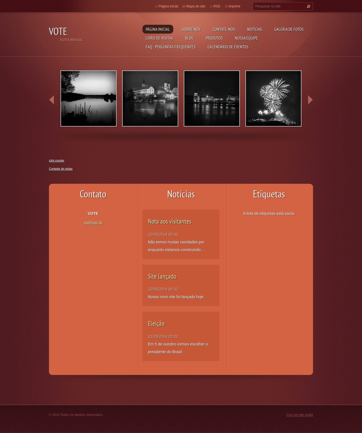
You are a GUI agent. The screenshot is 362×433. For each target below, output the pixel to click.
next (310, 100)
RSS (216, 6)
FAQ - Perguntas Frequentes (171, 47)
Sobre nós (191, 29)
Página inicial (158, 29)
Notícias (254, 29)
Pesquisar (308, 6)
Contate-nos (224, 29)
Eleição (156, 323)
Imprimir (234, 6)
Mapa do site (195, 6)
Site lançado (162, 276)
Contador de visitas (61, 168)
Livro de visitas (159, 38)
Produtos (214, 38)
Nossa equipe (246, 38)
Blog (189, 38)
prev (51, 100)
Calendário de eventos (228, 47)
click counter (56, 160)
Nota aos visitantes (169, 221)
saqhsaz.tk (93, 222)
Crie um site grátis (299, 415)
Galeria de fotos (289, 29)
